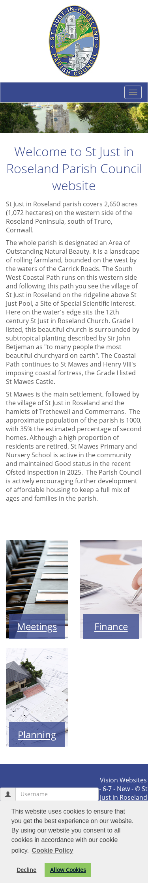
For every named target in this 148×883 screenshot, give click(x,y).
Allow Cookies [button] (68, 870)
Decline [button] (26, 870)
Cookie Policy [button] (52, 850)
